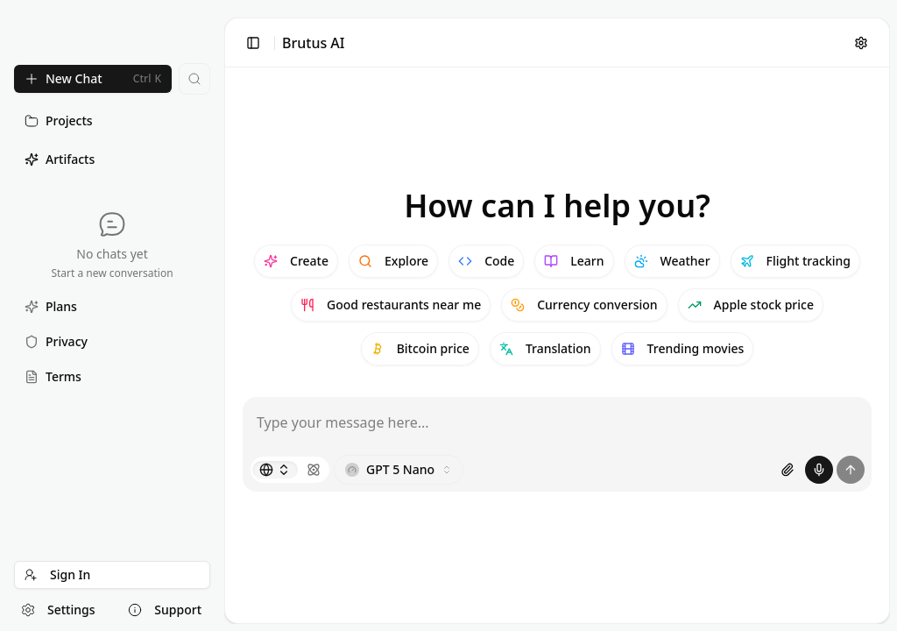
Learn (574, 260)
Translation (545, 348)
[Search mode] (275, 470)
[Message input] (557, 422)
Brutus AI (313, 43)
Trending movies (683, 348)
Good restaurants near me (390, 304)
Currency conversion (584, 304)
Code (486, 260)
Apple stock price (751, 304)
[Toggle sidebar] (253, 43)
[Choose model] (398, 470)
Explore (393, 260)
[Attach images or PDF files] (787, 470)
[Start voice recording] (819, 470)
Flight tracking (795, 260)
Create (296, 260)
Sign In (57, 574)
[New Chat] (93, 79)
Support (164, 609)
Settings (58, 609)
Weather (672, 260)
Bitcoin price (420, 348)
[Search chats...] (194, 79)
